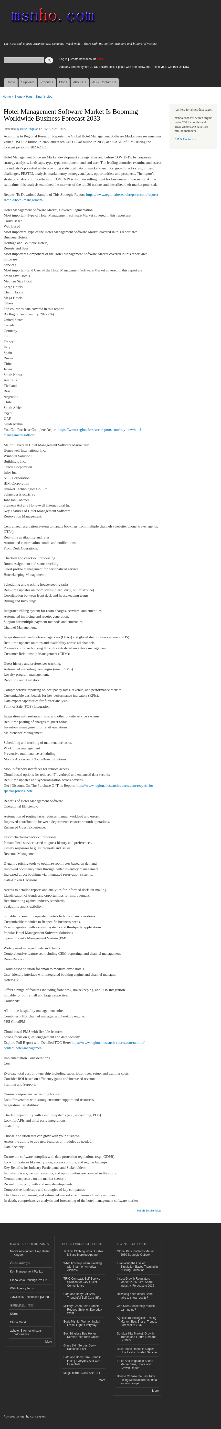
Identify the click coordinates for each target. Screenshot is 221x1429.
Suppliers (27, 82)
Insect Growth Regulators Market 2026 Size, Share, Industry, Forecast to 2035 (135, 1282)
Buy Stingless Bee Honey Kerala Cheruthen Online (81, 1335)
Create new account (83, 59)
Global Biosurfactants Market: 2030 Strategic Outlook (136, 1253)
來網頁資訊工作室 (21, 1305)
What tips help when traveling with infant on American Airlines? (82, 1267)
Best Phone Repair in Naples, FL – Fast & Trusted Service (137, 1350)
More (48, 1341)
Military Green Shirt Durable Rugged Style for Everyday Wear (82, 1309)
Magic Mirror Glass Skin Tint (81, 1373)
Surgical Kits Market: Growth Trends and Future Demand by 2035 (137, 1337)
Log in (63, 59)
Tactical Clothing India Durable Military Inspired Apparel (83, 1253)
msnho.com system (33, 1416)
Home (11, 82)
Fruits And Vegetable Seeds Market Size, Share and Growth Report (135, 1364)
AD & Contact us (185, 139)
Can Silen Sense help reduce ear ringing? (136, 1307)
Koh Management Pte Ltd (26, 1271)
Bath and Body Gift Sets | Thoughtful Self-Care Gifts (82, 1295)
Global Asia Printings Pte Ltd (28, 1280)
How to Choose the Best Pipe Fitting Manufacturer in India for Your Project (137, 1380)
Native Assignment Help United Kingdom (30, 1253)
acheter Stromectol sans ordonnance (26, 1332)
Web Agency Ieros (22, 1288)
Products (47, 82)
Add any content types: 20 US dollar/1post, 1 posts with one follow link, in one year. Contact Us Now (124, 67)
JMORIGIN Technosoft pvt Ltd (29, 1297)
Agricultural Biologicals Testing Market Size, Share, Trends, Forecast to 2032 (137, 1321)
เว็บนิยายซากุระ (20, 1263)
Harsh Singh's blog (39, 96)
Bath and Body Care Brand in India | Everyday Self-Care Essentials (82, 1361)
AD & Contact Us (104, 82)
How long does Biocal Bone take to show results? (135, 1295)
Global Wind (18, 1322)
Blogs (63, 82)
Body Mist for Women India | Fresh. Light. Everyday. (81, 1323)
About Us (79, 82)
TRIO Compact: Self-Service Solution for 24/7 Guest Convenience (81, 1282)
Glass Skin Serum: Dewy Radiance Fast (79, 1347)
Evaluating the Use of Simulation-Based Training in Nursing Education (137, 1267)
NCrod (14, 1313)
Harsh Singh (27, 129)
